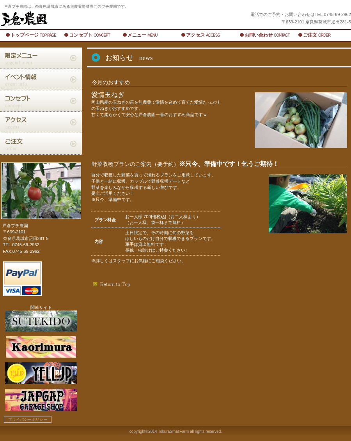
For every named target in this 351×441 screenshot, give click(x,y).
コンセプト (41, 100)
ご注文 (41, 143)
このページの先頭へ (112, 284)
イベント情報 (41, 79)
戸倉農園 (97, 18)
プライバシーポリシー (27, 419)
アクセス (41, 122)
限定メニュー (41, 58)
